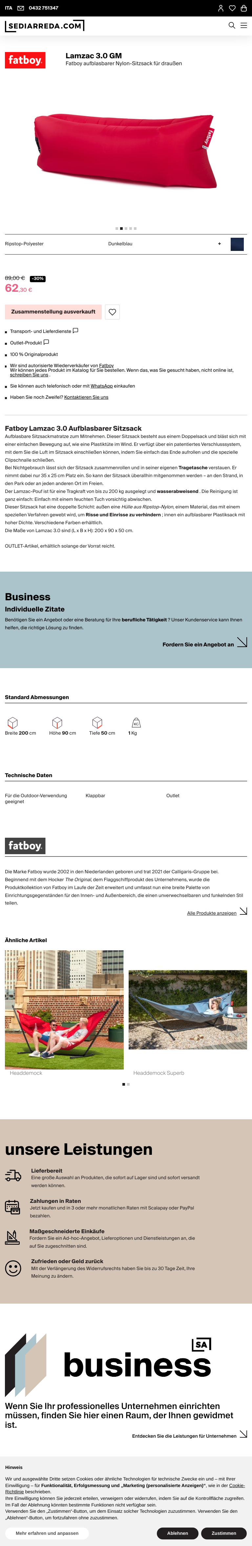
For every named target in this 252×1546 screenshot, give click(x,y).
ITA (8, 8)
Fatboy (106, 366)
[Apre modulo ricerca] (232, 26)
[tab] (117, 228)
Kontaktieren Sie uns (86, 397)
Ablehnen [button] (177, 1533)
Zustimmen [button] (224, 1533)
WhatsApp (102, 386)
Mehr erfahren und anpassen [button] (47, 1533)
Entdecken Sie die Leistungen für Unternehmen (184, 1436)
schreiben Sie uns (29, 375)
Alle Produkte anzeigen (212, 913)
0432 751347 (43, 8)
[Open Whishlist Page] (232, 8)
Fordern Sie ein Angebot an (198, 645)
